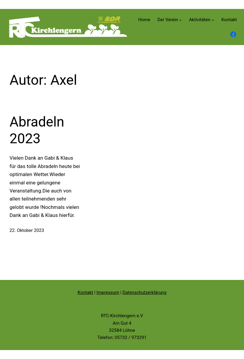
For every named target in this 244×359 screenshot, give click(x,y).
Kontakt (85, 292)
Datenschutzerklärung (144, 292)
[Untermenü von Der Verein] (180, 20)
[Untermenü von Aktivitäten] (213, 20)
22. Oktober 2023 (27, 230)
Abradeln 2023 (37, 130)
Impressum (108, 292)
